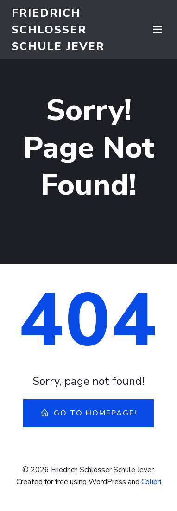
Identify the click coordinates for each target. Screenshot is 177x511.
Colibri (151, 482)
